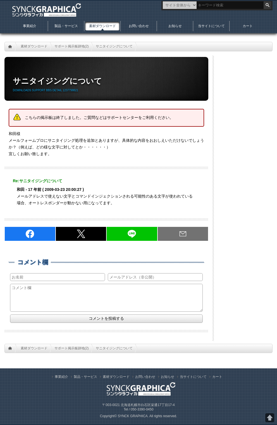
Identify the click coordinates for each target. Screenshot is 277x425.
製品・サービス (66, 26)
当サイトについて (211, 26)
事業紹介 (29, 26)
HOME (10, 46)
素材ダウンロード (34, 46)
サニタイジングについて (114, 46)
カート (248, 26)
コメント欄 (33, 262)
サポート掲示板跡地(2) (71, 46)
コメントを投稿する (106, 318)
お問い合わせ (139, 26)
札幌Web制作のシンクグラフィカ (44, 11)
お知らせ (175, 26)
